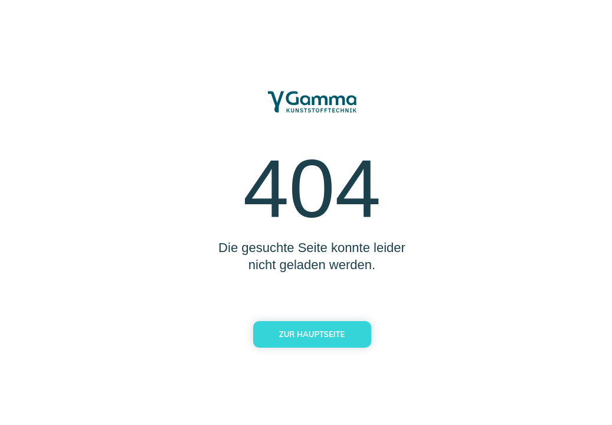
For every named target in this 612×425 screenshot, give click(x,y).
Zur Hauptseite (312, 334)
